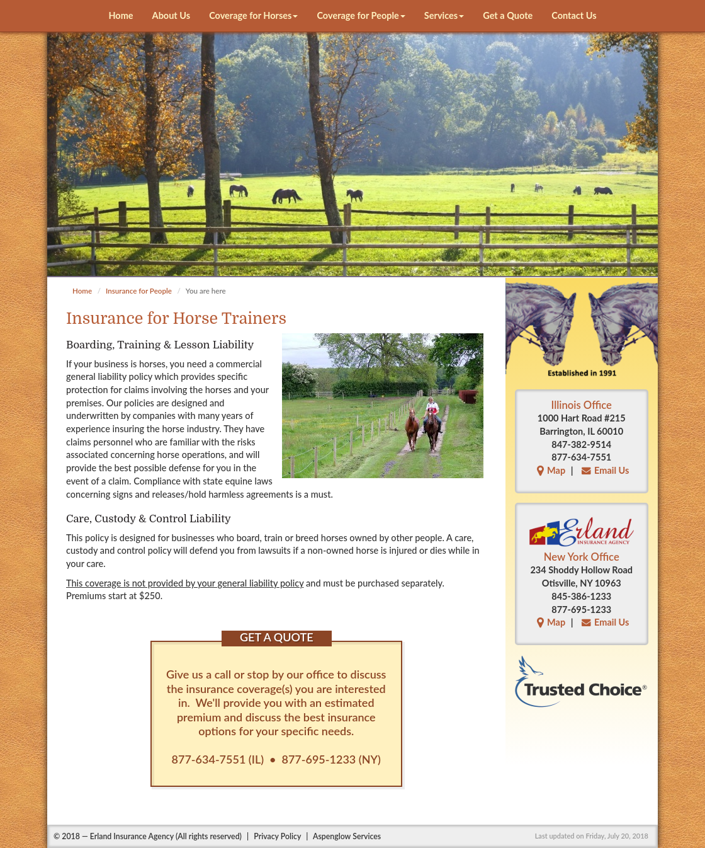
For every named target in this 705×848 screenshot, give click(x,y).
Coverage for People (361, 15)
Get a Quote (508, 15)
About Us (171, 15)
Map (549, 470)
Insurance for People (139, 291)
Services (444, 15)
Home (120, 15)
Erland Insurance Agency (132, 836)
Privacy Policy (277, 836)
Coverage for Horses (253, 15)
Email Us (603, 470)
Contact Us (573, 15)
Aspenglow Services (347, 836)
